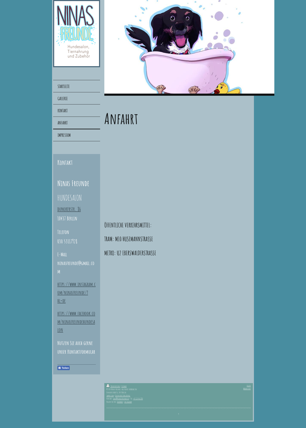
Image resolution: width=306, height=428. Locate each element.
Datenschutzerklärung (122, 395)
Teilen (63, 368)
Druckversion (113, 386)
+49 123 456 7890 (138, 398)
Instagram (128, 401)
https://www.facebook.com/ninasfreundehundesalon (76, 321)
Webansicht (247, 388)
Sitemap (124, 386)
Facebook (120, 401)
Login (249, 385)
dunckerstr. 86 (69, 208)
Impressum (110, 395)
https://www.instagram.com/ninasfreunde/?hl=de (76, 292)
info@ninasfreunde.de (121, 398)
